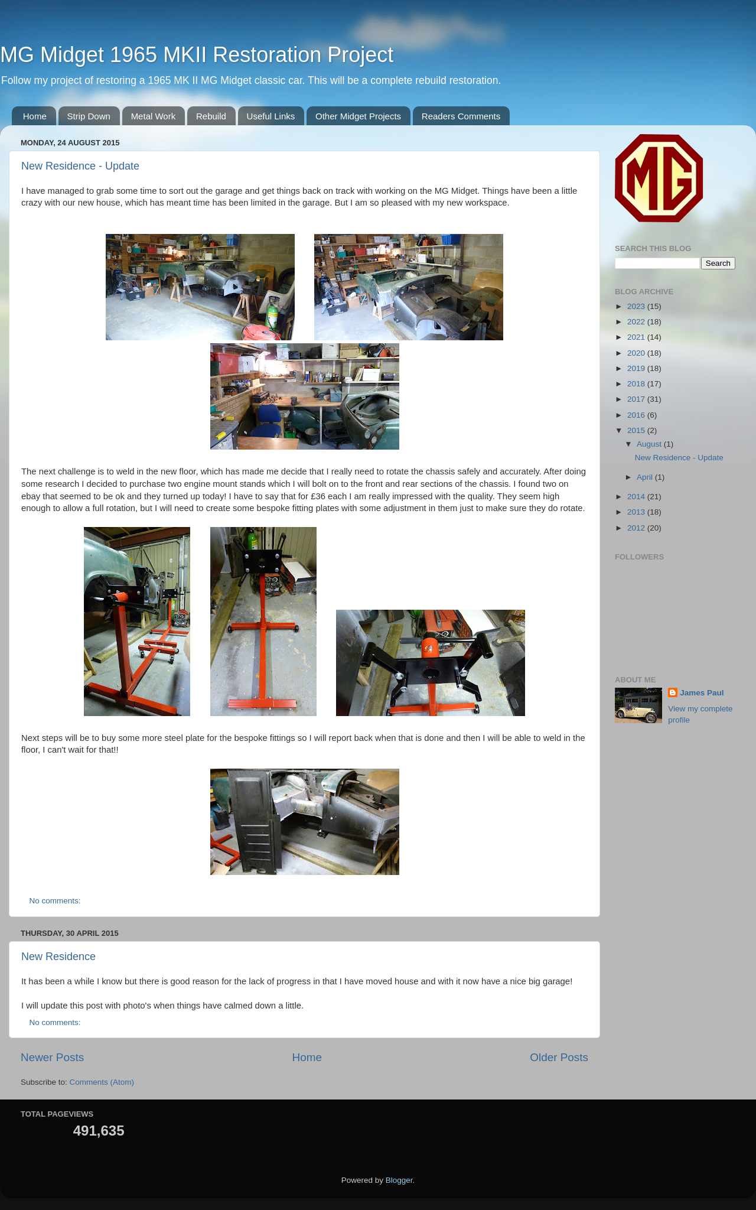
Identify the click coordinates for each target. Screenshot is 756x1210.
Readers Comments (461, 116)
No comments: (56, 900)
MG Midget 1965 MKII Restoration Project (196, 55)
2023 (637, 306)
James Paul (702, 692)
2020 (637, 353)
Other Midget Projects (358, 116)
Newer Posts (52, 1057)
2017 (637, 399)
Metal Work (153, 116)
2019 (637, 368)
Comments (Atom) (102, 1082)
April (646, 477)
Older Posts (559, 1057)
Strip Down (88, 116)
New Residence (58, 956)
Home (35, 116)
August (650, 444)
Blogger (399, 1180)
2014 (637, 496)
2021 (637, 337)
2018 (637, 383)
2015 (637, 430)
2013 (637, 512)
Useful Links (271, 116)
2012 (637, 527)
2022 (637, 321)
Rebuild (211, 116)
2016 (637, 415)
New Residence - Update (80, 166)
